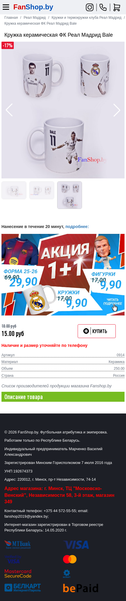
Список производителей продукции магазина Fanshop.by (56, 386)
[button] (116, 110)
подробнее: (77, 226)
